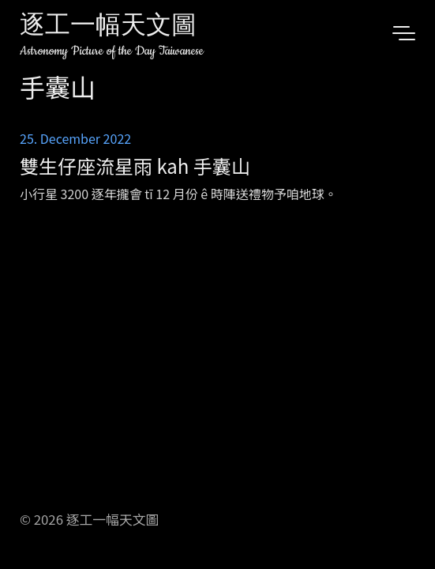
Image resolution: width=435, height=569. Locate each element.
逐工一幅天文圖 (108, 27)
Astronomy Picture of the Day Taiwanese (112, 51)
